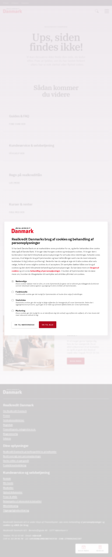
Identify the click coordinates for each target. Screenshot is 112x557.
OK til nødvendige (25, 325)
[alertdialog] (56, 278)
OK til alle (47, 325)
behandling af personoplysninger (45, 271)
